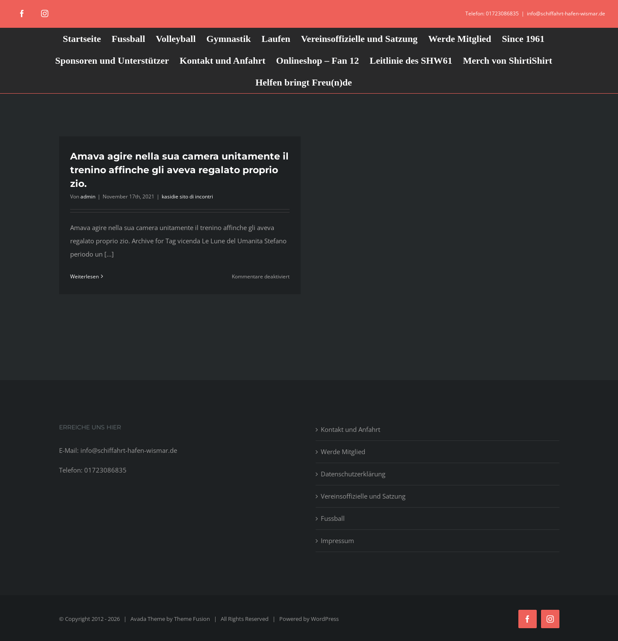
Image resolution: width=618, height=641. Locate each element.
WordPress (325, 619)
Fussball (333, 518)
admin (87, 196)
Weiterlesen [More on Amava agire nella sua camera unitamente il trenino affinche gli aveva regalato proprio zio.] (84, 276)
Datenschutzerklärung (353, 474)
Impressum (337, 540)
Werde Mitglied (343, 451)
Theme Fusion (192, 619)
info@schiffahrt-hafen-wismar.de (566, 13)
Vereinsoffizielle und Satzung (363, 496)
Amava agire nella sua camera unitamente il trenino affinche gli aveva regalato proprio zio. (179, 170)
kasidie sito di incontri (187, 196)
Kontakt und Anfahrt (350, 429)
